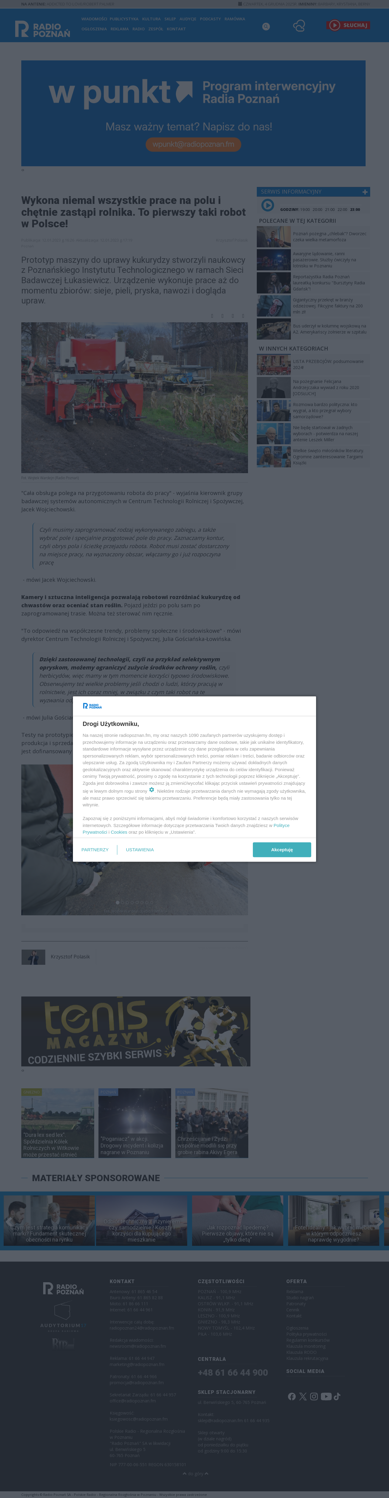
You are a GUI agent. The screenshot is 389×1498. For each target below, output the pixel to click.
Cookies (119, 832)
